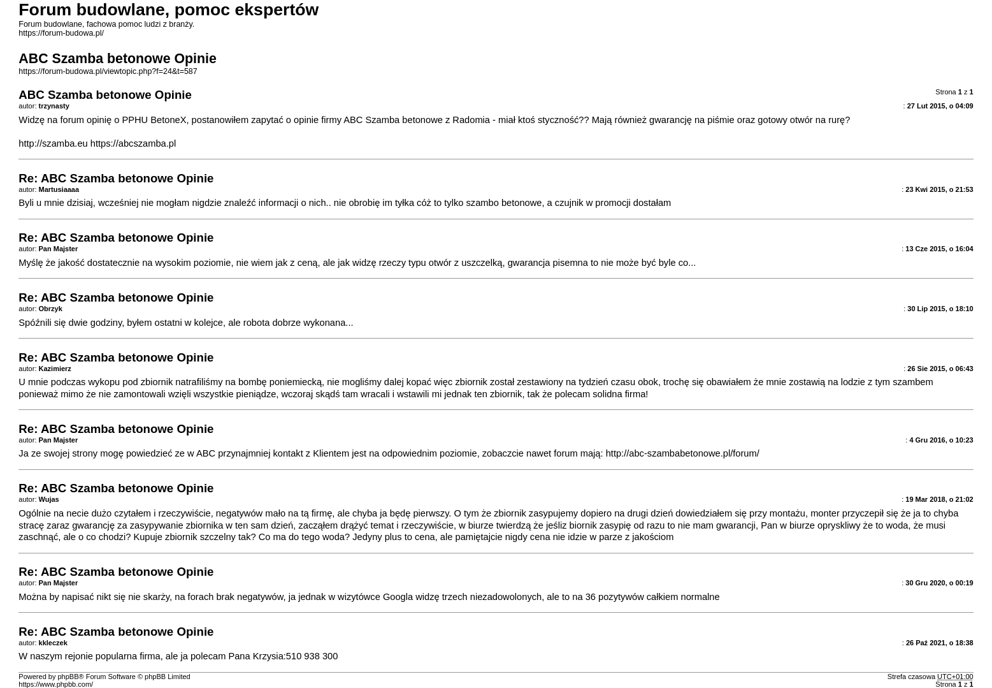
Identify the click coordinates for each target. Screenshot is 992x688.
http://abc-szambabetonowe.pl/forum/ (682, 453)
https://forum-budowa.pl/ (61, 33)
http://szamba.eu (52, 143)
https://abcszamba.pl (133, 143)
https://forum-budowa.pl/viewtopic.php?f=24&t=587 (107, 71)
